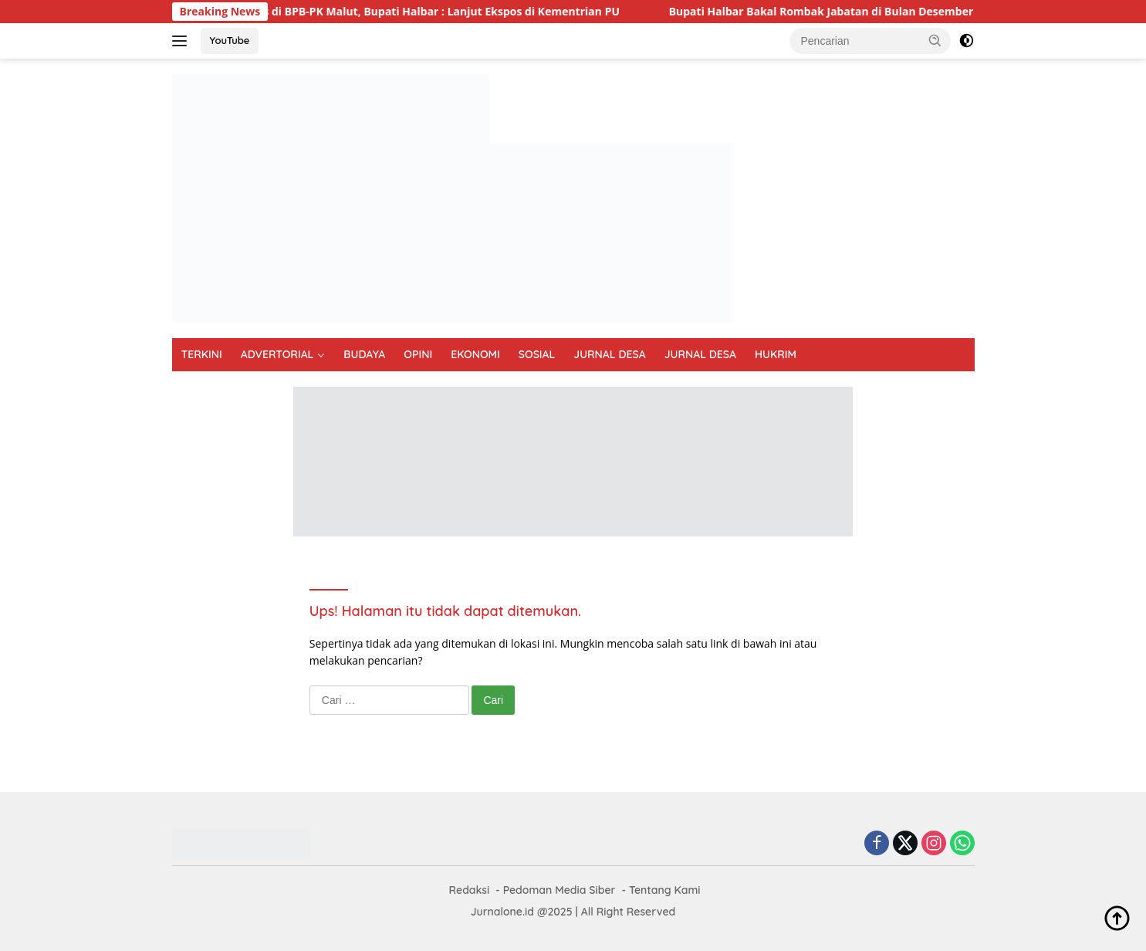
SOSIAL (537, 354)
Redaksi (469, 890)
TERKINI (201, 354)
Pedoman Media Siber (559, 890)
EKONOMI (475, 354)
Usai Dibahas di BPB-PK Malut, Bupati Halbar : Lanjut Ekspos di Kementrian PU (417, 12)
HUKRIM (775, 354)
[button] (935, 40)
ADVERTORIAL (277, 354)
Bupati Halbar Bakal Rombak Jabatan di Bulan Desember (829, 12)
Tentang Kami (665, 890)
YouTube (230, 40)
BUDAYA (364, 354)
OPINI (418, 354)
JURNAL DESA (609, 354)
